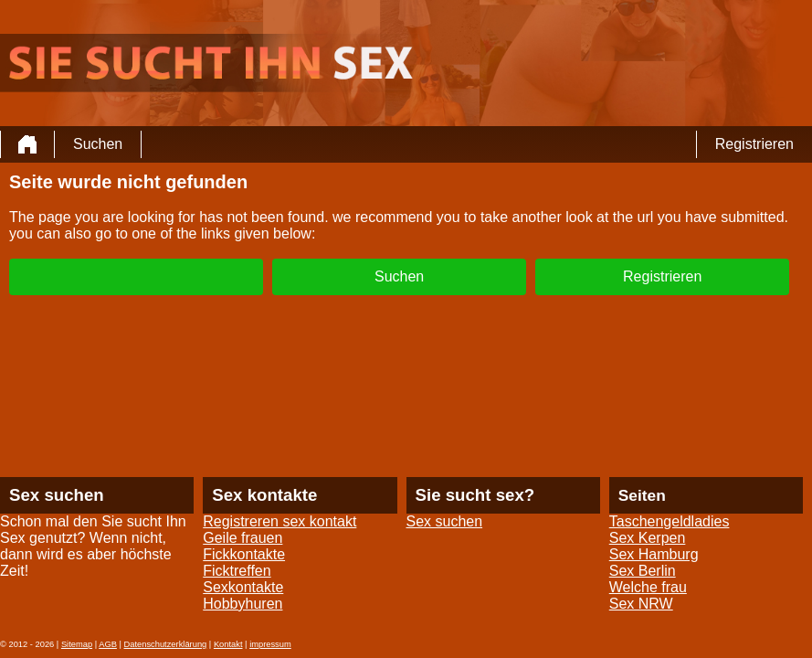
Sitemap (76, 644)
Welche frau (648, 587)
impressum (270, 644)
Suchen (97, 144)
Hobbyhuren (242, 603)
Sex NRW (641, 603)
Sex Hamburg (654, 554)
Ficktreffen (236, 570)
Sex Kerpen (647, 538)
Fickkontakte (244, 554)
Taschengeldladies (669, 521)
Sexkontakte (243, 587)
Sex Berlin (642, 570)
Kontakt (228, 644)
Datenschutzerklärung (165, 644)
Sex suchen (444, 521)
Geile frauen (242, 538)
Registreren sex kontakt (279, 521)
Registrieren (754, 144)
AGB (108, 644)
